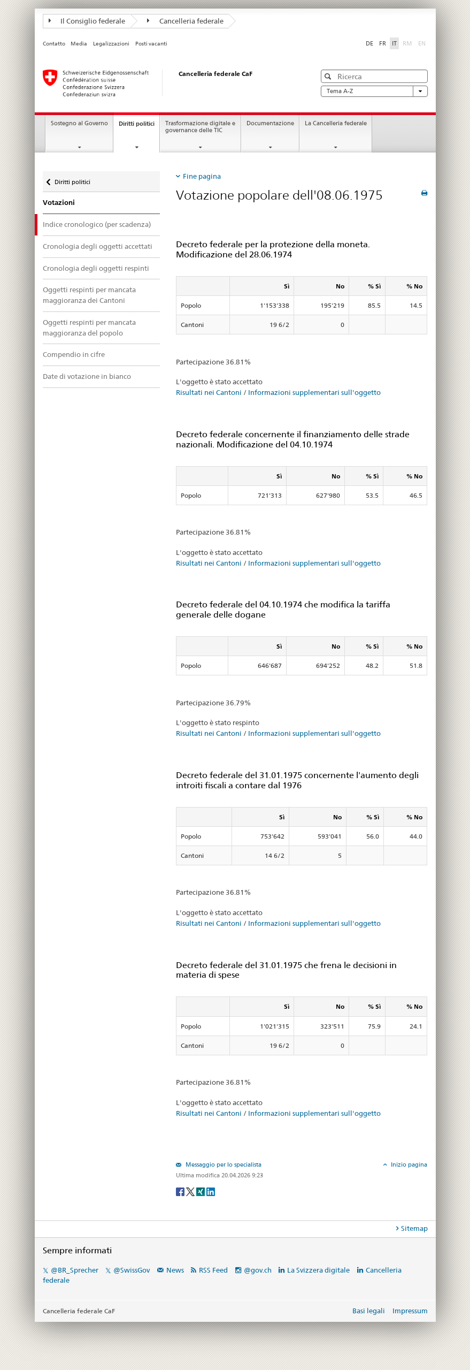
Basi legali (368, 1310)
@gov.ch (258, 1270)
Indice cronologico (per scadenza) (97, 224)
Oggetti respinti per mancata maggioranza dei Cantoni (89, 295)
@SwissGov (131, 1270)
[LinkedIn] (210, 1191)
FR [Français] (382, 43)
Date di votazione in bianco (87, 376)
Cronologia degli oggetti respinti (96, 268)
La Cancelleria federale (336, 123)
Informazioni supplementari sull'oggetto (314, 392)
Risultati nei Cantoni (209, 392)
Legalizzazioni (111, 44)
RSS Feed (213, 1270)
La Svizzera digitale (318, 1270)
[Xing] (201, 1191)
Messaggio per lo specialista (222, 1164)
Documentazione (270, 123)
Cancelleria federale (185, 20)
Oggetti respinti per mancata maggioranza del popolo (89, 327)
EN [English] (422, 43)
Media (79, 44)
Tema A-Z (374, 91)
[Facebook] (181, 1191)
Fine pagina (202, 176)
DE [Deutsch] (369, 43)
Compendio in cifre (74, 354)
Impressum (410, 1310)
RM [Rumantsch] (407, 43)
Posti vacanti (151, 44)
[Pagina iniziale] (168, 83)
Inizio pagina (408, 1164)
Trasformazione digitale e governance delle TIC (200, 127)
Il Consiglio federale (87, 20)
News (175, 1270)
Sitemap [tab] (414, 1228)
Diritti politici (139, 126)
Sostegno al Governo (79, 123)
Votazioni (59, 202)
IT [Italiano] (394, 43)
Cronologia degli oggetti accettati (97, 246)
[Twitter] (191, 1191)
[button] (329, 76)
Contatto (54, 44)
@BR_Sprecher (74, 1270)
